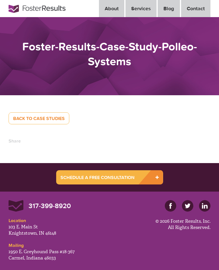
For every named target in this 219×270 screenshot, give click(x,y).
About (112, 8)
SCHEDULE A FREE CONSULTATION (97, 177)
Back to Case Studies (39, 118)
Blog (168, 8)
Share (15, 141)
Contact (196, 8)
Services (141, 8)
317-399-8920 (50, 206)
